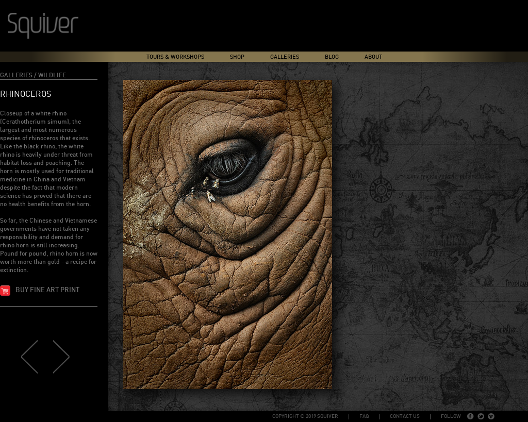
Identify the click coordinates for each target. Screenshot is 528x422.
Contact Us (405, 416)
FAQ (364, 416)
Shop (237, 57)
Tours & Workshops (175, 57)
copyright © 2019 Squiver (305, 416)
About (373, 57)
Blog (332, 57)
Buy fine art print (47, 290)
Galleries (284, 57)
